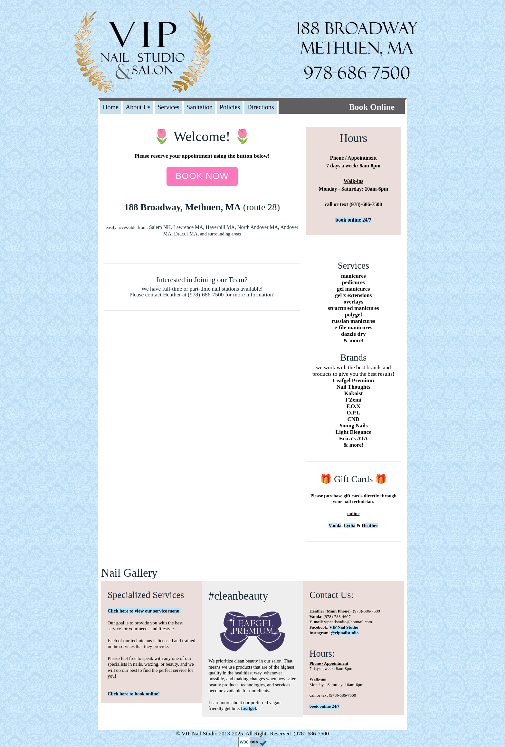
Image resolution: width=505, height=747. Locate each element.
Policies (230, 107)
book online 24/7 (353, 220)
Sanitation (199, 107)
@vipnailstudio (344, 632)
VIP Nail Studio (343, 627)
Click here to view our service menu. (144, 610)
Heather (370, 525)
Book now (202, 176)
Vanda (335, 525)
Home (111, 107)
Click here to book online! (134, 693)
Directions (260, 107)
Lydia (350, 525)
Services (168, 107)
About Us (138, 107)
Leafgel (248, 708)
